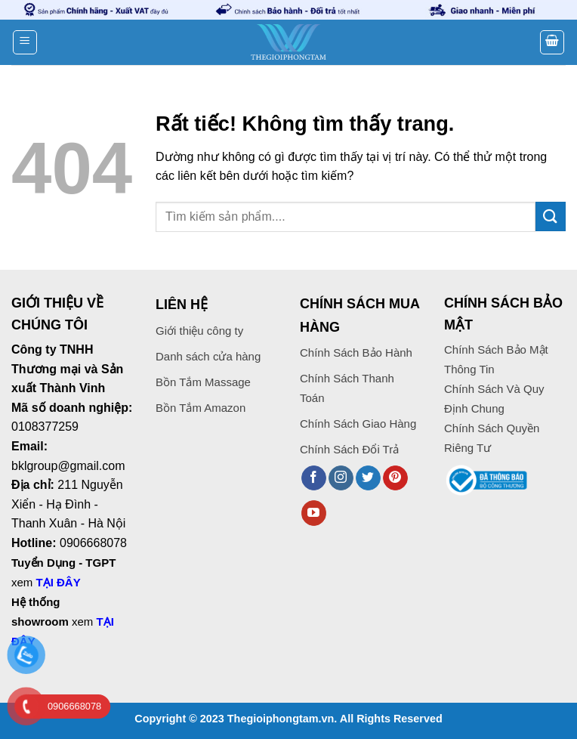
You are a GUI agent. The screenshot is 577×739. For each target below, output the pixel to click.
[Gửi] (550, 216)
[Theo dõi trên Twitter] (368, 478)
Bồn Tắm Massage (203, 382)
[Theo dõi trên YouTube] (313, 513)
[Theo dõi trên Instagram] (341, 478)
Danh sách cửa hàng (208, 356)
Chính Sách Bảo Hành (356, 352)
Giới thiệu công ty (199, 330)
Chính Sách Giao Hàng (358, 423)
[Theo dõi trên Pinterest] (395, 478)
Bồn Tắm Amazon (200, 407)
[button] (25, 42)
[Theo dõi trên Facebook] (313, 478)
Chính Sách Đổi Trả (349, 449)
